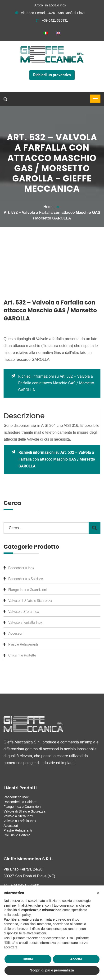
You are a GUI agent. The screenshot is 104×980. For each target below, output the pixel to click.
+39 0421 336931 (52, 20)
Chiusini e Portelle (22, 655)
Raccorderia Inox (21, 568)
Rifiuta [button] (28, 959)
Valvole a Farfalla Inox (25, 622)
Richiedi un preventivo (52, 75)
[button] (98, 893)
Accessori (15, 633)
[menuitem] (45, 33)
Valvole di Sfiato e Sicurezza (30, 601)
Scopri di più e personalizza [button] (52, 970)
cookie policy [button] (21, 915)
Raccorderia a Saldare (25, 579)
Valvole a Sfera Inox (23, 612)
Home (48, 207)
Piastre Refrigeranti (23, 644)
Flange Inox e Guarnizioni (27, 590)
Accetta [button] (76, 959)
